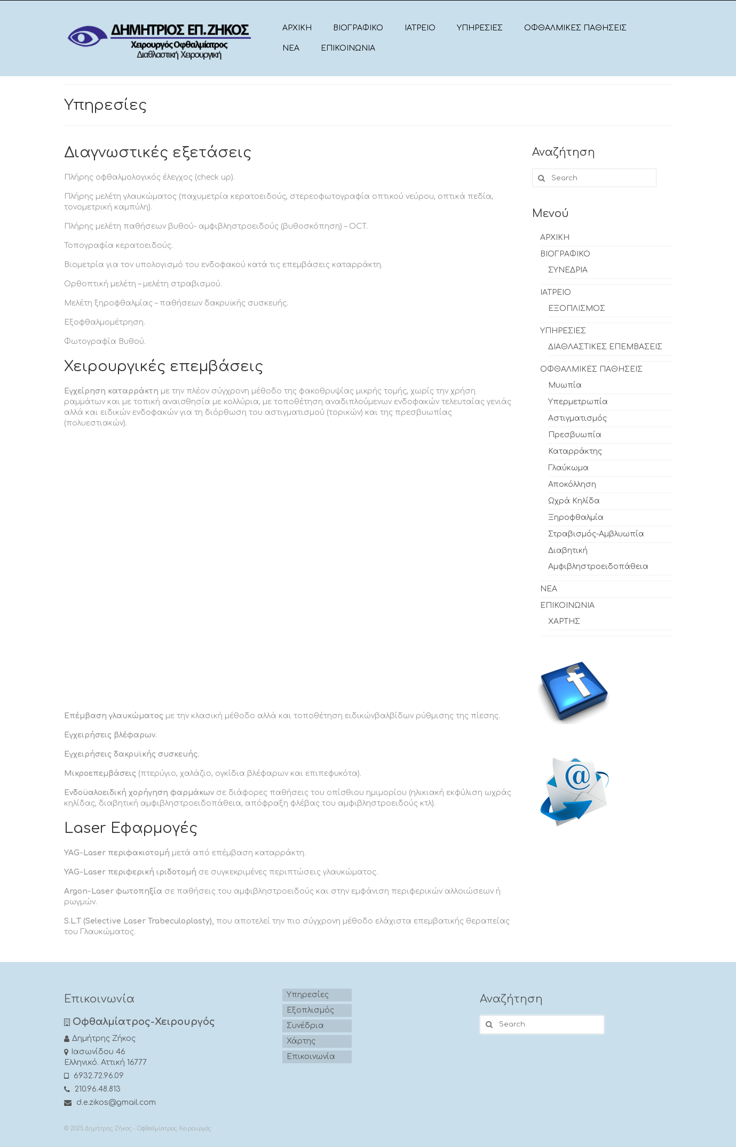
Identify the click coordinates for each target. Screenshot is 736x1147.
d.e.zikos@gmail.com (110, 1102)
